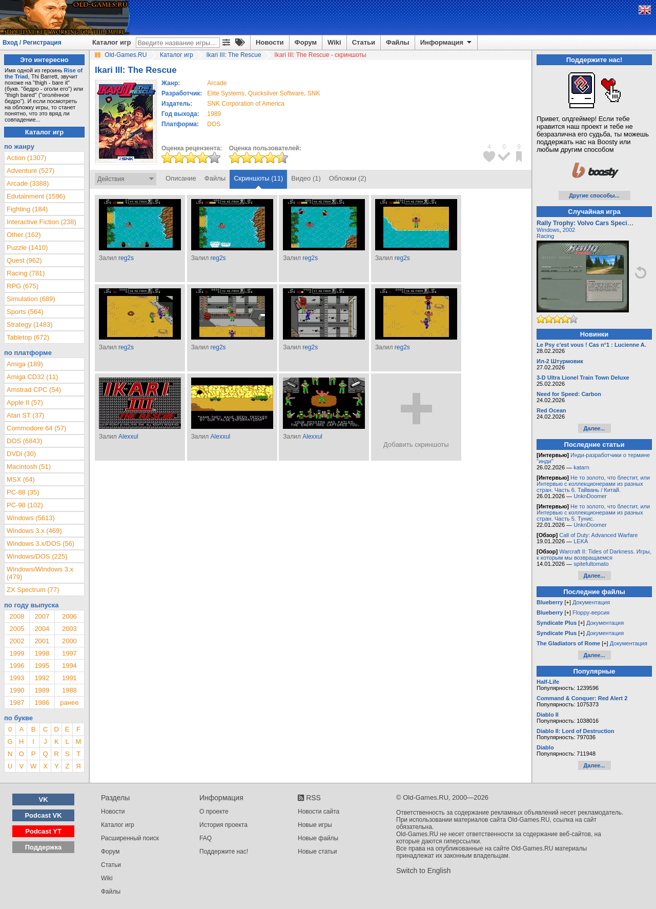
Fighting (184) (27, 209)
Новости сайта (318, 811)
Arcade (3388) (28, 183)
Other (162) (23, 235)
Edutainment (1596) (36, 196)
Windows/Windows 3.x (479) (40, 573)
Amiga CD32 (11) (32, 377)
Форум (306, 42)
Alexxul (128, 436)
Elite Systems (225, 93)
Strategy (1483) (30, 324)
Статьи (363, 42)
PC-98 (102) (25, 505)
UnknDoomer (590, 496)
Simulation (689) (31, 299)
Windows (548, 230)
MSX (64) (21, 479)
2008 (16, 616)
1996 (16, 665)
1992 (41, 678)
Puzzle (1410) (27, 247)
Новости (270, 42)
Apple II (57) (25, 402)
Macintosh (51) (29, 466)
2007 (41, 616)
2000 (69, 641)
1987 (16, 702)
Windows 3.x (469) (34, 531)
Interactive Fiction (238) (41, 222)
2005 (16, 629)
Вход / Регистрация (32, 42)
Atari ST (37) (25, 415)
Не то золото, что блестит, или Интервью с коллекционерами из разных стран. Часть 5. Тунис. (593, 512)
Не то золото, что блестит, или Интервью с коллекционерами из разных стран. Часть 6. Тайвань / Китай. (593, 484)
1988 (69, 690)
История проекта (223, 824)
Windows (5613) (31, 518)
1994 (69, 665)
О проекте (214, 811)
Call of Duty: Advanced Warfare (598, 535)
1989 (214, 113)
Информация (446, 42)
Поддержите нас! (223, 851)
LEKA (580, 541)
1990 (16, 690)
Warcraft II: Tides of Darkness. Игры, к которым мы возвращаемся (594, 554)
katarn (581, 467)
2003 (69, 629)
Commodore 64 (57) (36, 428)
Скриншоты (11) (258, 178)
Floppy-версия (590, 612)
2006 (69, 616)
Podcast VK (43, 815)
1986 (41, 702)
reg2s (126, 258)
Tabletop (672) (28, 337)
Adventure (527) (30, 170)
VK (43, 799)
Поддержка (43, 847)
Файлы (397, 42)
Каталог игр (111, 42)
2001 (41, 641)
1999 (16, 653)
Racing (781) (26, 273)
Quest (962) (24, 260)
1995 (41, 665)
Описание (181, 178)
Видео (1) (305, 178)
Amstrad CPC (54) (34, 389)
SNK (314, 93)
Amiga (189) (25, 364)
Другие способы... (594, 195)
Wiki (334, 42)
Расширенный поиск (130, 838)
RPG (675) (22, 286)
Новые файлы (318, 838)
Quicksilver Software (276, 93)
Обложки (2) (347, 178)
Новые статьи (317, 851)
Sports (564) (25, 311)
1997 (69, 653)
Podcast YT (43, 831)
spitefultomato (590, 564)
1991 (69, 678)
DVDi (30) (21, 454)
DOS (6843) (24, 441)
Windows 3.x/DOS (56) (40, 543)
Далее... (594, 428)
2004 (41, 629)
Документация (591, 602)
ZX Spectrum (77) (33, 590)
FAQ (205, 838)
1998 (41, 653)
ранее (69, 702)
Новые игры (315, 824)
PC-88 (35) (23, 492)
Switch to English (423, 870)
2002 (16, 641)
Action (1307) (26, 158)
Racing (545, 236)
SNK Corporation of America (245, 103)
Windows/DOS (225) (37, 556)
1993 (16, 678)
